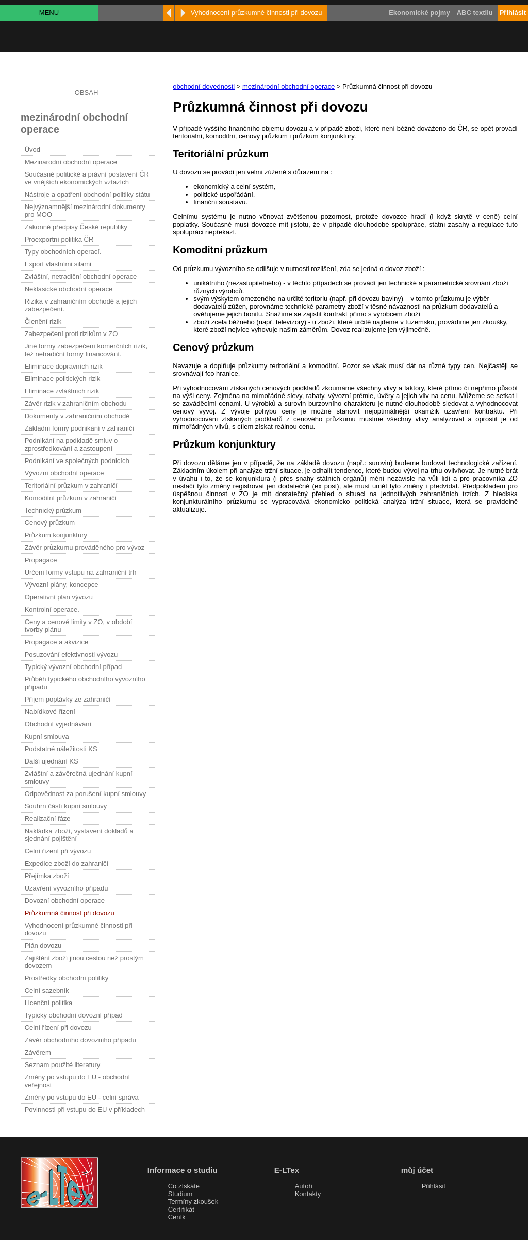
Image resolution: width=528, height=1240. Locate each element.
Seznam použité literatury (63, 1065)
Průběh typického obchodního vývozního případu (85, 683)
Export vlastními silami (58, 264)
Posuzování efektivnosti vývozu (71, 654)
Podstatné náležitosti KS (61, 749)
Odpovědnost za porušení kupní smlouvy (85, 794)
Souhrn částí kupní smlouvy (66, 806)
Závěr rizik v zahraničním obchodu (76, 403)
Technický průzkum (53, 510)
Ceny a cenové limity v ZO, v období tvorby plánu (79, 625)
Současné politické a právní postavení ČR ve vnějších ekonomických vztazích (87, 178)
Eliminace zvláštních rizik (62, 391)
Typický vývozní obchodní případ (73, 667)
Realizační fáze (48, 818)
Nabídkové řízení (50, 712)
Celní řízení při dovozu (58, 1027)
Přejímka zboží (47, 876)
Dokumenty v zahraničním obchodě (77, 416)
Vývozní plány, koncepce (61, 585)
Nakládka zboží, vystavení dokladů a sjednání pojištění (79, 834)
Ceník (177, 1217)
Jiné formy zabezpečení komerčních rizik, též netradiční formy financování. (86, 350)
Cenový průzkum (50, 523)
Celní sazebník (47, 990)
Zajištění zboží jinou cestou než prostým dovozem (84, 961)
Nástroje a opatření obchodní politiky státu (87, 194)
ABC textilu (475, 13)
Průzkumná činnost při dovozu (69, 913)
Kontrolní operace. (52, 609)
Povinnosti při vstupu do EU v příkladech (85, 1110)
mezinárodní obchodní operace (288, 86)
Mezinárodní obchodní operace (71, 162)
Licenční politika (49, 1003)
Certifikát (181, 1209)
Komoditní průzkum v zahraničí (71, 498)
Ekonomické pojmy (419, 13)
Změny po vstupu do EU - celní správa (82, 1097)
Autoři (303, 1186)
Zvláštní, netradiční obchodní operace (81, 276)
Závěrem (38, 1052)
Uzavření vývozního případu (66, 888)
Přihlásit (434, 1186)
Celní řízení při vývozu (58, 851)
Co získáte (184, 1186)
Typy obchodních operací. (63, 252)
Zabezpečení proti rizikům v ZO (71, 334)
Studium (180, 1194)
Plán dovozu (43, 945)
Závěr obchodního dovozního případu (80, 1040)
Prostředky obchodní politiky (67, 978)
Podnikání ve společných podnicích (77, 461)
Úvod (32, 149)
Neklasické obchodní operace (69, 289)
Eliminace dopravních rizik (64, 366)
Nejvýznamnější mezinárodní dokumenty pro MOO (85, 210)
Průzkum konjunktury (56, 535)
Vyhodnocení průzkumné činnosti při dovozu (79, 929)
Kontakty (308, 1194)
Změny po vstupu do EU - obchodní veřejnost (77, 1081)
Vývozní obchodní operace (64, 473)
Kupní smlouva (47, 736)
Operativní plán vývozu (59, 597)
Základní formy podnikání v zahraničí (79, 428)
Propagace (41, 560)
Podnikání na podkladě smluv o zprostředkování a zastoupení (71, 444)
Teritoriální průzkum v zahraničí (71, 485)
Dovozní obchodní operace (65, 900)
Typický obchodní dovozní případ (74, 1015)
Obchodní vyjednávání (58, 724)
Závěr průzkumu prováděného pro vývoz (85, 547)
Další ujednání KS (51, 761)
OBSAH (86, 93)
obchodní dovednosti (204, 86)
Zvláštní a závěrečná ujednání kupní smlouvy (79, 777)
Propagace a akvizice (57, 642)
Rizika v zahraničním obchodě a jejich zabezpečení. (81, 305)
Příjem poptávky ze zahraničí (68, 699)
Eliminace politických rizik (63, 379)
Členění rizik (43, 321)
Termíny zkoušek (193, 1201)
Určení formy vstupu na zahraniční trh (81, 572)
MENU (49, 13)
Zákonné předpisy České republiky (76, 227)
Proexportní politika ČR (59, 239)
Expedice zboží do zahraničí (67, 863)
